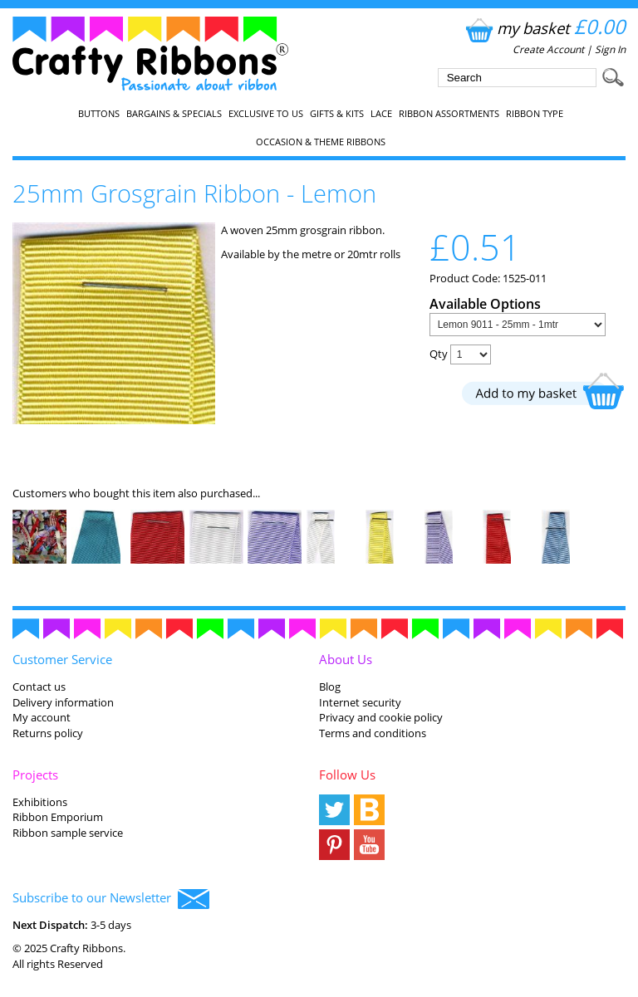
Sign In (610, 49)
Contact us (39, 686)
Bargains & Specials (174, 114)
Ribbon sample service (67, 832)
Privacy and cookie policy (381, 717)
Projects (35, 774)
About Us (345, 659)
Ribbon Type (534, 114)
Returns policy (47, 733)
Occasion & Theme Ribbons (320, 142)
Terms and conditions (372, 733)
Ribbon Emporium (57, 816)
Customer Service (62, 659)
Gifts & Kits (337, 114)
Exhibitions (39, 801)
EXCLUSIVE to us (265, 114)
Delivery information (63, 702)
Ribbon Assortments (449, 114)
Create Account (548, 49)
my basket (544, 27)
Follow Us (347, 774)
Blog (330, 686)
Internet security (360, 702)
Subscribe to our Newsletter (110, 899)
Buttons (99, 114)
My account (41, 717)
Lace (381, 114)
